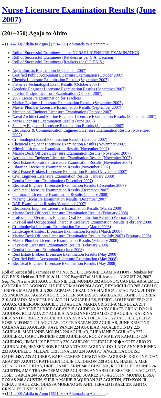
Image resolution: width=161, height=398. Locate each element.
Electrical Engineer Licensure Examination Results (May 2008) (64, 263)
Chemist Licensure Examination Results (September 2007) (60, 80)
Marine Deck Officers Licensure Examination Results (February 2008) (70, 213)
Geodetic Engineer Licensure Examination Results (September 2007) (69, 89)
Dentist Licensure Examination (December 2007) (52, 181)
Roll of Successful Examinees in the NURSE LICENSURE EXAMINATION (75, 53)
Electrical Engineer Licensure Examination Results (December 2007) (69, 185)
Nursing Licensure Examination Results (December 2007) (60, 199)
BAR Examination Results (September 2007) (49, 204)
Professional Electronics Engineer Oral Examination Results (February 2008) (75, 217)
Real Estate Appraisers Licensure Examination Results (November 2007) (72, 162)
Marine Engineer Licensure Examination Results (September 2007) (67, 103)
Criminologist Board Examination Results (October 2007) (59, 139)
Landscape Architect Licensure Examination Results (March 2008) (67, 231)
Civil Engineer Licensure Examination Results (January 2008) (63, 176)
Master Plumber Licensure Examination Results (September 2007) (66, 107)
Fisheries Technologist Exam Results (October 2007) (55, 84)
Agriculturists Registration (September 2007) (49, 70)
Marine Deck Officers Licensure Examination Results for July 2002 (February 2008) (81, 236)
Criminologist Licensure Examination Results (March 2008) (61, 227)
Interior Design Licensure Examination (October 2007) (57, 93)
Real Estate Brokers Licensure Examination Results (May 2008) (64, 254)
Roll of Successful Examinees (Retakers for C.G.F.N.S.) (58, 62)
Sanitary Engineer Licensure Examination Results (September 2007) (68, 125)
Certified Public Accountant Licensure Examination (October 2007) (67, 75)
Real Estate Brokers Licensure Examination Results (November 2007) (69, 171)
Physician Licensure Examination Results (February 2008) (60, 245)
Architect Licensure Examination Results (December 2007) (61, 190)
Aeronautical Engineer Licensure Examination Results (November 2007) (72, 158)
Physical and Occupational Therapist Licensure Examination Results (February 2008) (82, 222)
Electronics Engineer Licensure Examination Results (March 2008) (67, 208)
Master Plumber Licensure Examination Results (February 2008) (65, 240)
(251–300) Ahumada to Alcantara (78, 44)
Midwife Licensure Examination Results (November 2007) (60, 148)
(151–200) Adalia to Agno (26, 44)
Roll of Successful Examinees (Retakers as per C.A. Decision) (63, 57)
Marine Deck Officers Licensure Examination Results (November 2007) (71, 153)
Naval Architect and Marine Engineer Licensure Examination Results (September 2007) (84, 116)
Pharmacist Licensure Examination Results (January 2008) (60, 194)
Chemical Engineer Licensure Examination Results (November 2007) (69, 144)
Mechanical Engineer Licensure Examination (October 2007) (62, 112)
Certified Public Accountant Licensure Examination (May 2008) (64, 259)
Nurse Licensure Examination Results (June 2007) (53, 121)
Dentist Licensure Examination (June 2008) (48, 249)
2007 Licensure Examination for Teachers (46, 98)
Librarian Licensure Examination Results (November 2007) (61, 167)
